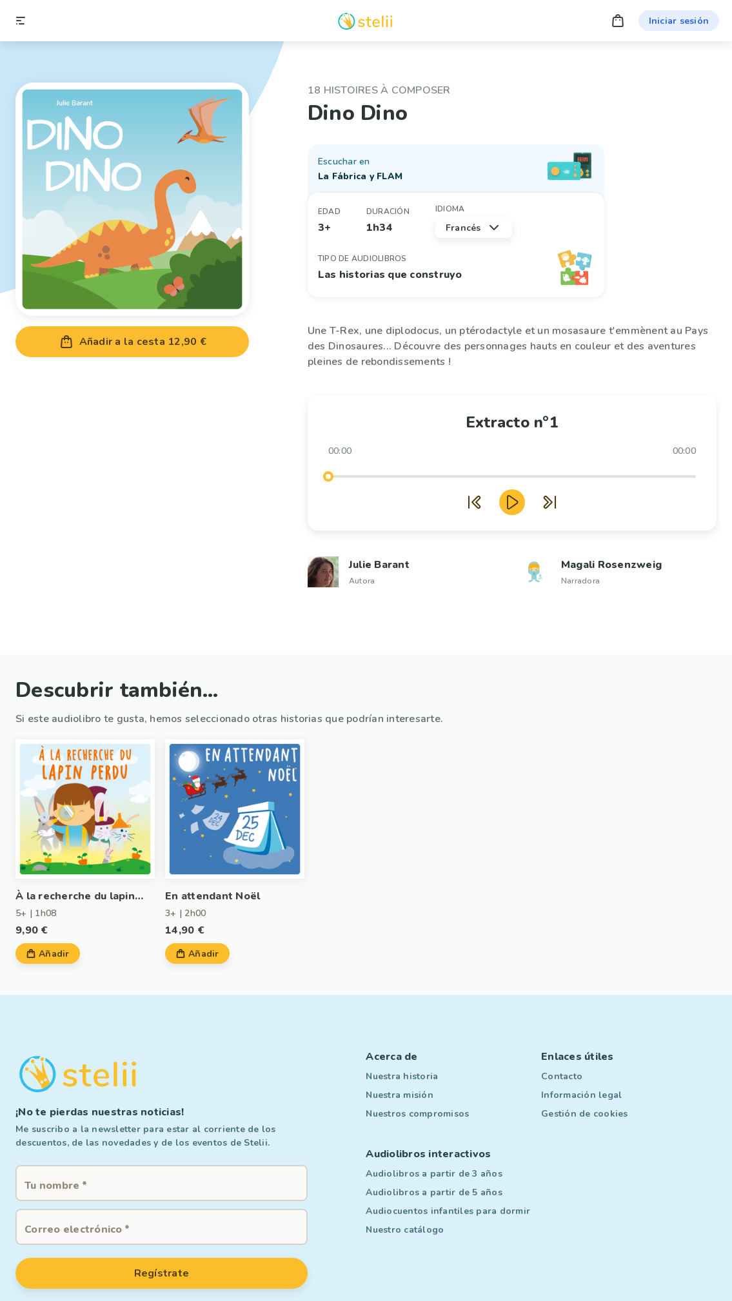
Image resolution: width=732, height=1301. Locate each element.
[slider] (328, 476)
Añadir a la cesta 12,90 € (132, 341)
